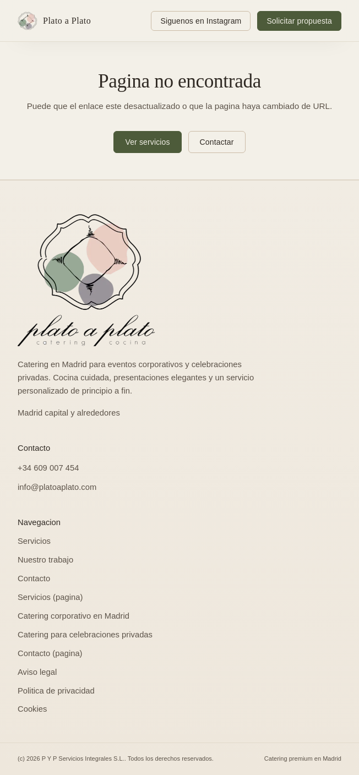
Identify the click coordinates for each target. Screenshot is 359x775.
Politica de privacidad (56, 690)
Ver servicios (147, 142)
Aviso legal (37, 672)
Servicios (34, 541)
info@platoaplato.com (57, 487)
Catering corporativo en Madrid (73, 616)
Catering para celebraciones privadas (85, 634)
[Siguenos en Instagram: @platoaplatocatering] (201, 21)
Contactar (217, 142)
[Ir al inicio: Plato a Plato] (56, 21)
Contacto (34, 578)
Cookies (32, 709)
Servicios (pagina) (50, 597)
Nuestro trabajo (45, 559)
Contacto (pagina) (50, 653)
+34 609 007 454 (48, 467)
